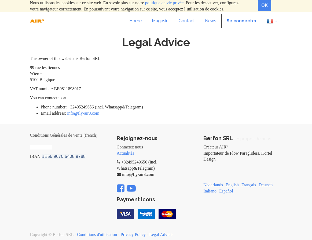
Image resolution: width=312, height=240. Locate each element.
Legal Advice (160, 234)
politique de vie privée (164, 3)
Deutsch (266, 185)
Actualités (125, 153)
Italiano (209, 191)
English (232, 185)
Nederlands (213, 185)
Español (226, 191)
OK (264, 5)
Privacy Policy (133, 234)
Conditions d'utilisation (97, 234)
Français (248, 185)
